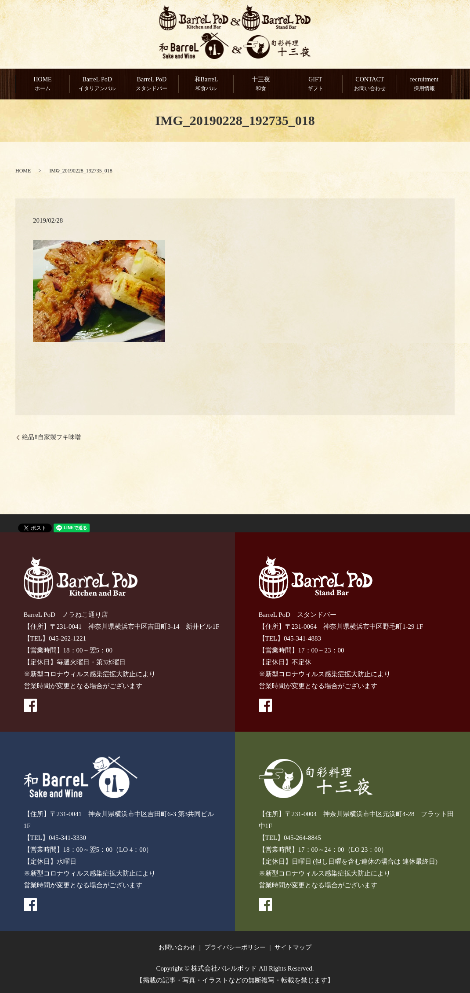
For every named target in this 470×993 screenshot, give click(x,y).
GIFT (315, 84)
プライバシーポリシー (235, 947)
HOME (43, 84)
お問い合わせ (177, 947)
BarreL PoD (97, 84)
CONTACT (370, 84)
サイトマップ (293, 947)
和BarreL (206, 84)
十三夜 (261, 84)
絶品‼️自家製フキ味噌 (51, 437)
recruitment (424, 84)
